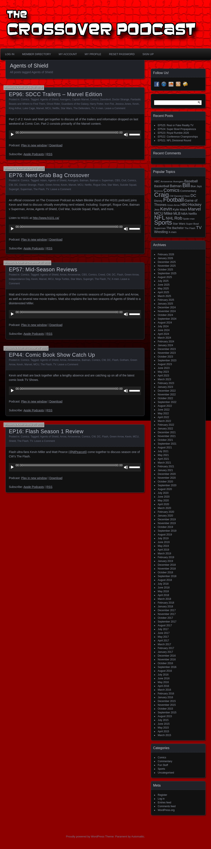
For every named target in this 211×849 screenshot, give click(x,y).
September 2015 (167, 712)
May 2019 (163, 545)
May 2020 (163, 500)
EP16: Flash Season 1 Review (46, 431)
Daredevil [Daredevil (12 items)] (179, 196)
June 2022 (164, 409)
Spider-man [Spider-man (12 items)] (189, 218)
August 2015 (165, 716)
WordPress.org (166, 810)
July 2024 (163, 326)
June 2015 (164, 723)
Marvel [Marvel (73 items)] (194, 209)
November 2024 (167, 311)
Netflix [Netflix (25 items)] (192, 213)
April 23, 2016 (35, 168)
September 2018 (167, 576)
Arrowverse (74, 274)
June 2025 (164, 284)
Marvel (40, 108)
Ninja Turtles (62, 279)
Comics (25, 99)
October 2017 (165, 617)
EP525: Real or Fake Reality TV (176, 125)
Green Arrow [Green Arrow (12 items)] (173, 205)
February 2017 (166, 648)
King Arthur (15, 108)
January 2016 (165, 697)
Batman (84, 180)
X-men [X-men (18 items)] (172, 232)
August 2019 (165, 534)
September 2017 (167, 621)
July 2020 (163, 492)
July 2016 (163, 674)
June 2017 (164, 633)
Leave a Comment (115, 108)
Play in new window (34, 145)
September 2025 (167, 273)
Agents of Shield (49, 99)
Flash (41, 184)
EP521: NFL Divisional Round (174, 140)
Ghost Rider (53, 103)
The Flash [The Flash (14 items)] (189, 228)
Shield (12, 441)
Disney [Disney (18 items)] (158, 200)
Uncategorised (166, 772)
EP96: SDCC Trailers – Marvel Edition (55, 94)
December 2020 (167, 474)
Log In (9, 54)
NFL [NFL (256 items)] (159, 217)
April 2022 (163, 417)
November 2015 (167, 704)
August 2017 (165, 625)
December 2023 (167, 349)
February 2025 (166, 299)
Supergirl (14, 189)
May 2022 (163, 413)
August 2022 (165, 405)
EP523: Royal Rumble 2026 (173, 132)
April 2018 (163, 595)
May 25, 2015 (35, 424)
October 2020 (165, 481)
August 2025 (165, 277)
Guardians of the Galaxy (74, 103)
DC (16, 184)
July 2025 (163, 280)
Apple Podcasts (33, 154)
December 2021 (167, 432)
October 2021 (165, 439)
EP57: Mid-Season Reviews (43, 269)
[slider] (69, 132)
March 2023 (164, 379)
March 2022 (164, 421)
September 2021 (167, 443)
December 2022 (167, 390)
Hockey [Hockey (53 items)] (194, 204)
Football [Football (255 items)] (173, 199)
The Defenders (81, 108)
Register (162, 794)
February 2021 (166, 466)
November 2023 (167, 352)
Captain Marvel (80, 99)
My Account (68, 54)
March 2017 (164, 644)
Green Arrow (52, 184)
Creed (101, 274)
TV (92, 108)
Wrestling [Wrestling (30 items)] (161, 232)
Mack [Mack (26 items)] (183, 209)
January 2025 (165, 303)
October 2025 (165, 269)
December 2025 (167, 262)
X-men (99, 108)
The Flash (39, 189)
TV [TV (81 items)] (199, 227)
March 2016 (164, 689)
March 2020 (164, 508)
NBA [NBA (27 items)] (184, 213)
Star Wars (66, 108)
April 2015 (163, 731)
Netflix (55, 108)
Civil (123, 180)
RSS (49, 154)
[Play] (12, 134)
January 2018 (165, 606)
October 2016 (165, 663)
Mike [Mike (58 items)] (168, 213)
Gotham (124, 360)
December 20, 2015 (39, 262)
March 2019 (164, 553)
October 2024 (165, 315)
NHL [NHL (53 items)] (170, 218)
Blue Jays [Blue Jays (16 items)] (196, 186)
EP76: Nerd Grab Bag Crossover (49, 175)
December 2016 (167, 655)
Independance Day (19, 279)
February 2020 (166, 511)
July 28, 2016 (35, 87)
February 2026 (166, 254)
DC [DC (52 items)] (193, 195)
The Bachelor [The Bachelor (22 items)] (175, 228)
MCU (48, 108)
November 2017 (167, 614)
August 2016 (165, 670)
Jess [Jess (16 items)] (156, 209)
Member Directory (36, 54)
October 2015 (165, 708)
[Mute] (126, 134)
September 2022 (167, 402)
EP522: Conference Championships (178, 136)
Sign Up (148, 54)
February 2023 (166, 383)
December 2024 (167, 307)
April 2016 (163, 686)
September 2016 (167, 667)
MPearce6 (79, 452)
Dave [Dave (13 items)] (187, 196)
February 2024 (166, 341)
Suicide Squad (128, 184)
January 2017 (165, 651)
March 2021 (164, 462)
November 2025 (167, 265)
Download (55, 145)
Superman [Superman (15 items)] (160, 228)
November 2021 (167, 436)
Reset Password (122, 54)
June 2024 (164, 330)
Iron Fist (109, 103)
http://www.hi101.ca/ (46, 218)
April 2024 (163, 333)
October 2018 (165, 572)
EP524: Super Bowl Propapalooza (177, 129)
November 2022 (167, 394)
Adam (43, 180)
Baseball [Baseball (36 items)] (191, 181)
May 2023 (163, 371)
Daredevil (105, 99)
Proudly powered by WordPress (85, 836)
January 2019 (165, 561)
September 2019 (167, 530)
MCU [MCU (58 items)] (158, 213)
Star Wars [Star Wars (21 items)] (179, 223)
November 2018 (167, 568)
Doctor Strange (120, 99)
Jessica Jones (123, 103)
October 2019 (165, 527)
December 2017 (167, 610)
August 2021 (165, 447)
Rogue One (99, 184)
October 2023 (165, 356)
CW (11, 184)
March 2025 (164, 296)
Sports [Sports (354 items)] (163, 222)
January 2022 (165, 428)
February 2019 (166, 557)
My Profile (93, 54)
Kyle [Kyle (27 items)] (176, 209)
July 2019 (163, 538)
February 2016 (166, 693)
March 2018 (164, 598)
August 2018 (165, 580)
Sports (161, 768)
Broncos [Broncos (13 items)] (158, 191)
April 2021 (163, 458)
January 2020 (165, 515)
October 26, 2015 (37, 348)
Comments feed (167, 806)
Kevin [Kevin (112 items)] (166, 209)
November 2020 (167, 477)
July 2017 (163, 629)
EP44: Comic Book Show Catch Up (52, 355)
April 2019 (163, 549)
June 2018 (164, 587)
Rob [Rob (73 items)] (178, 218)
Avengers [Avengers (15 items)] (178, 181)
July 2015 (163, 720)
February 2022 (166, 424)
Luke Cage (29, 108)
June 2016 (164, 678)
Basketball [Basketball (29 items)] (161, 186)
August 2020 (165, 489)
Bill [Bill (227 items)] (186, 185)
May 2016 (163, 682)
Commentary (165, 761)
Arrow (63, 274)
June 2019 (164, 542)
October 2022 (165, 398)
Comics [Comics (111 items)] (171, 190)
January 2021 (165, 470)
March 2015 (164, 735)
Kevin (20, 87)
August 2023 (165, 364)
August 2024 (165, 322)
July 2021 (163, 451)
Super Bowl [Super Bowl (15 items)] (192, 223)
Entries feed (164, 802)
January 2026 (165, 258)
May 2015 (163, 727)
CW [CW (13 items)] (172, 196)
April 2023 (163, 375)
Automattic (137, 836)
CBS (117, 180)
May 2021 (163, 455)
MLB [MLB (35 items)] (176, 213)
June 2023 (164, 368)
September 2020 (167, 485)
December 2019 (167, 519)
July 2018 (163, 583)
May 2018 (163, 591)
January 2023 (165, 386)
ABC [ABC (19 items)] (157, 181)
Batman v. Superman (102, 180)
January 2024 (165, 345)
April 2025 (163, 292)
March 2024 (164, 337)
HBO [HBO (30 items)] (184, 205)
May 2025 (163, 288)
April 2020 (163, 504)
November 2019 (167, 523)
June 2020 (164, 496)
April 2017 (163, 640)
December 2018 (167, 564)
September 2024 (167, 318)
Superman (26, 189)
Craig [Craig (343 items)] (161, 194)
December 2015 (167, 701)
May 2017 (163, 636)
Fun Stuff (163, 765)
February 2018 (166, 602)
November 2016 (167, 659)
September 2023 (167, 360)
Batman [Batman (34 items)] (176, 186)
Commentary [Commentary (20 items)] (188, 190)
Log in (161, 798)
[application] (75, 134)
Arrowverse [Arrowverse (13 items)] (166, 181)
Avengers (65, 99)
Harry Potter (96, 103)
